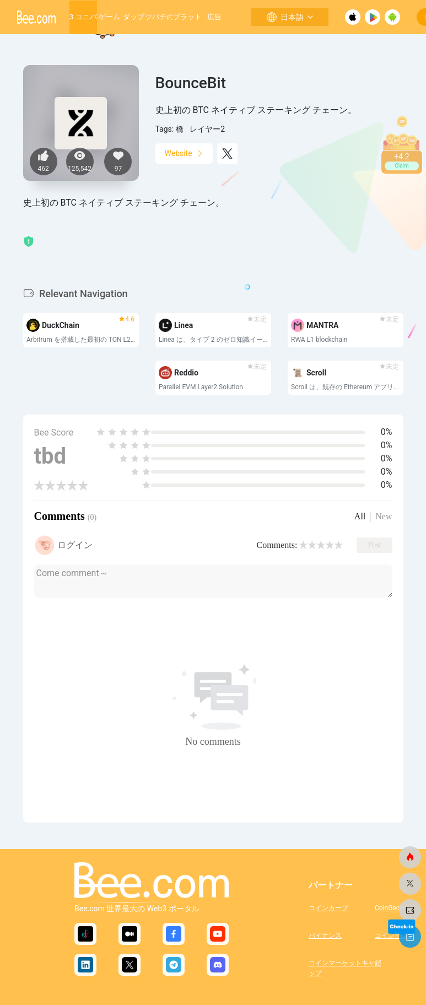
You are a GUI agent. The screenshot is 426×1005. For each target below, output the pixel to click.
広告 (214, 17)
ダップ (133, 17)
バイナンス (325, 935)
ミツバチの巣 (159, 17)
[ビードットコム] (410, 857)
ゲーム (109, 17)
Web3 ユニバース (83, 17)
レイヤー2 (207, 129)
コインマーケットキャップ (342, 967)
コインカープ (328, 908)
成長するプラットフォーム (187, 17)
